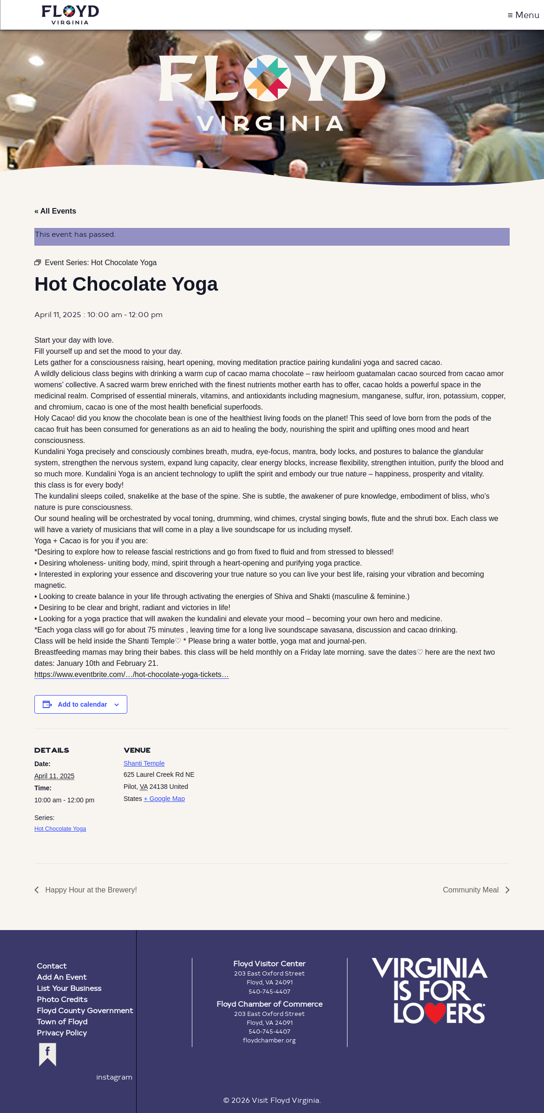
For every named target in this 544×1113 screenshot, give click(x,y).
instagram (114, 1076)
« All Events (55, 211)
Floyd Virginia (272, 92)
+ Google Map (164, 798)
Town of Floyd (62, 1021)
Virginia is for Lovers (430, 991)
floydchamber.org (269, 1040)
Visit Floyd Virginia (70, 15)
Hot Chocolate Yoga (60, 829)
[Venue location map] (262, 793)
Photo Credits (62, 999)
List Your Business (69, 988)
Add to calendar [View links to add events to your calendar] (82, 704)
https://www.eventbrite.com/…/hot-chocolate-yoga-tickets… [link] (131, 674)
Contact (52, 965)
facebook (48, 1054)
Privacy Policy (62, 1032)
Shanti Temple (144, 763)
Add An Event (62, 976)
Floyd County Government (85, 1010)
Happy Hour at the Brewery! (90, 890)
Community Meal (472, 890)
